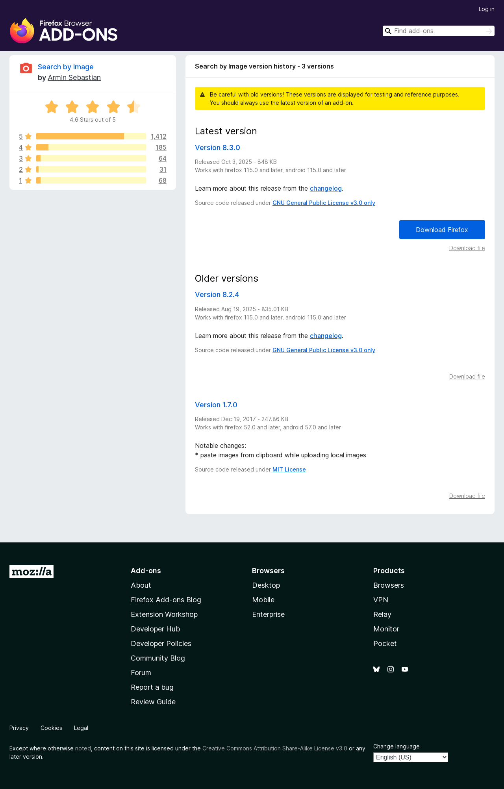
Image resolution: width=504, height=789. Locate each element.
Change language (396, 746)
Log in (487, 9)
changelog (326, 188)
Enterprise (268, 614)
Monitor (386, 629)
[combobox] (439, 31)
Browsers (388, 585)
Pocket (385, 643)
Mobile (263, 600)
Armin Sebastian (74, 77)
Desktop (266, 585)
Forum (141, 672)
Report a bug (152, 687)
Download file (467, 248)
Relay (382, 614)
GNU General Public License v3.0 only (323, 202)
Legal (81, 727)
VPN (380, 600)
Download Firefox (442, 230)
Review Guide (153, 702)
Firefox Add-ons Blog (166, 600)
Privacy (19, 727)
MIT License (289, 469)
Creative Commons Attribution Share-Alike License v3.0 (274, 748)
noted (83, 748)
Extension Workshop (164, 614)
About (141, 585)
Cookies (51, 727)
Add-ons (146, 570)
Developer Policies (161, 643)
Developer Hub (155, 629)
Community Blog (158, 658)
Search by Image (66, 67)
